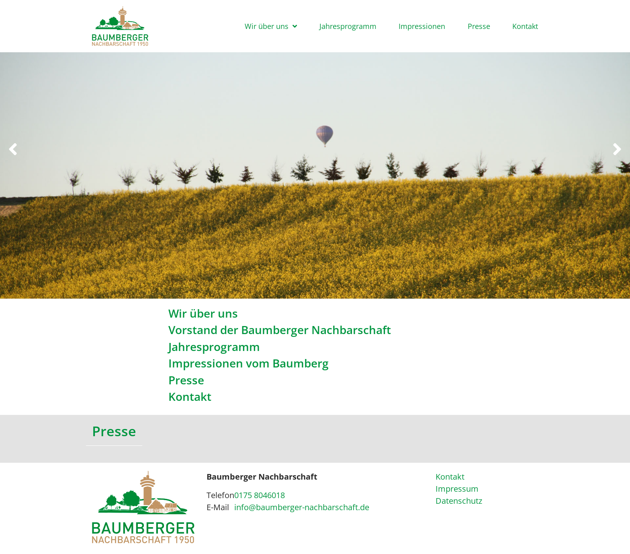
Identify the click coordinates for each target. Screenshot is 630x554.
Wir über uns (266, 26)
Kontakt (525, 26)
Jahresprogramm (347, 26)
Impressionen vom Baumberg (248, 363)
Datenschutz (459, 500)
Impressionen (422, 26)
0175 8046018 (259, 495)
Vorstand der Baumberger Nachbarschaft (279, 329)
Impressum (457, 488)
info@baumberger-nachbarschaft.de (301, 507)
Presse (479, 26)
